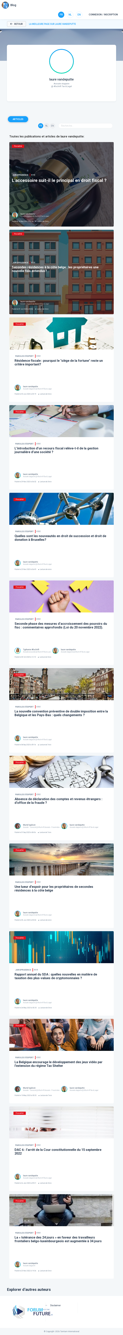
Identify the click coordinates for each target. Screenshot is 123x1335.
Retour (16, 24)
